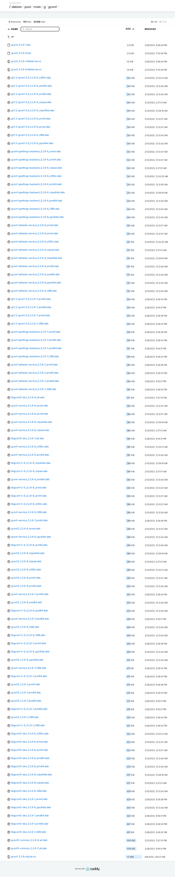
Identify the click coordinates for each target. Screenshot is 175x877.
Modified (150, 29)
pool (28, 7)
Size (130, 29)
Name (15, 29)
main (37, 7)
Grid (162, 21)
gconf (52, 7)
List (154, 21)
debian (17, 7)
